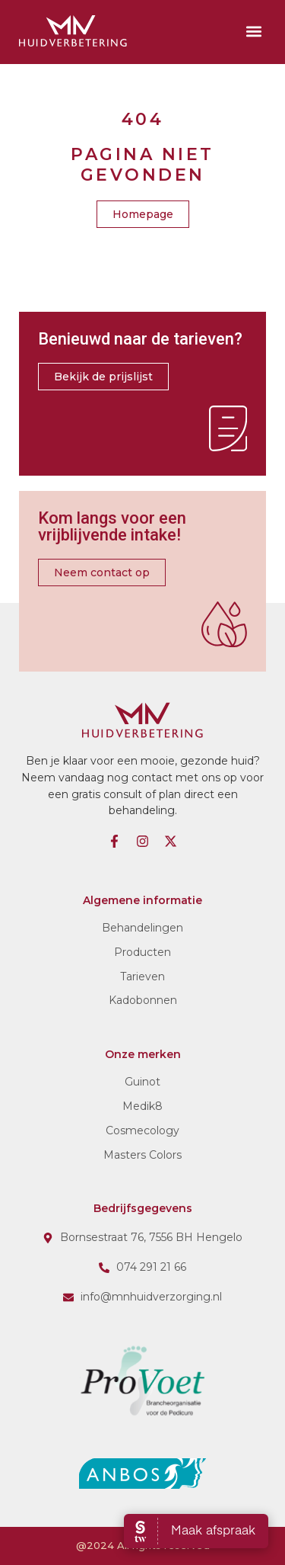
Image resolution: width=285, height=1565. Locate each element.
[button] (253, 30)
